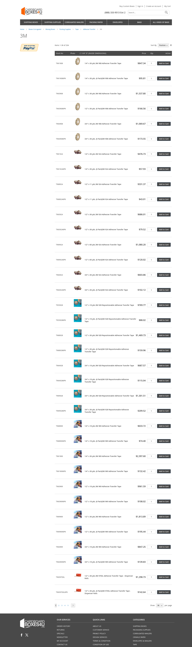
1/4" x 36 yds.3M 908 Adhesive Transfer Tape (103, 63)
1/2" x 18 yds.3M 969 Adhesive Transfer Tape (103, 486)
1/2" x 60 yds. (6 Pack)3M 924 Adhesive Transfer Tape (106, 260)
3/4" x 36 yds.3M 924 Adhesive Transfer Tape (103, 275)
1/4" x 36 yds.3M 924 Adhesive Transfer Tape (103, 154)
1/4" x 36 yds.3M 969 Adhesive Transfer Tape (103, 456)
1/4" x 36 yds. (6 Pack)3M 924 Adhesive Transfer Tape (106, 169)
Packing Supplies (65, 29)
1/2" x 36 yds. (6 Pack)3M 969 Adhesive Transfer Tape (106, 532)
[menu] (96, 22)
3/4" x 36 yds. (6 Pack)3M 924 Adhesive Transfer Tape (106, 290)
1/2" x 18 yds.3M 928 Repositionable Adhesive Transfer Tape (109, 305)
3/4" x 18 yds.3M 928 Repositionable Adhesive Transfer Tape (109, 365)
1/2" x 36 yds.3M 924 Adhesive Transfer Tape (103, 214)
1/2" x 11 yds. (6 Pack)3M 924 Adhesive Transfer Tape (106, 199)
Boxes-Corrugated (35, 29)
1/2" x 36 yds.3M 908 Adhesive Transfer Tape (103, 93)
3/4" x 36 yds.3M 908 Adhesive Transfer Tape (103, 124)
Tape (77, 29)
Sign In (140, 6)
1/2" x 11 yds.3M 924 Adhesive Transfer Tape (103, 184)
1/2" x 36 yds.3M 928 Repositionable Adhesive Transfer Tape (109, 335)
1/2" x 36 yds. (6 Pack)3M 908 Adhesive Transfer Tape (106, 108)
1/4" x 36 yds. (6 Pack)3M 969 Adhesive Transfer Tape (106, 471)
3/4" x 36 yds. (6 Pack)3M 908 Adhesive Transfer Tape (106, 139)
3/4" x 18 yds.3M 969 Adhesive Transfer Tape (103, 547)
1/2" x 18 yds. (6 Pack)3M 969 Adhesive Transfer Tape (106, 501)
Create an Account (153, 6)
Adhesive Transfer (89, 29)
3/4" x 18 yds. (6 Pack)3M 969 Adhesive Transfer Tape (106, 562)
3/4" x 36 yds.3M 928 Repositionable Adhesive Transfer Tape (109, 396)
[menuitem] (31, 22)
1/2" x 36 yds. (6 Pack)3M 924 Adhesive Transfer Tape (106, 229)
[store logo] (31, 11)
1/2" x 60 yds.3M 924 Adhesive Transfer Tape (103, 244)
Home (22, 29)
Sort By (153, 45)
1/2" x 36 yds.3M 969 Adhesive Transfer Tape (103, 516)
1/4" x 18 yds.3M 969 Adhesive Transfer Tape (103, 426)
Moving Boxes (50, 29)
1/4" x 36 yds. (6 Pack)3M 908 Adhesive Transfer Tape (106, 78)
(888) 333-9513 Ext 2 (115, 12)
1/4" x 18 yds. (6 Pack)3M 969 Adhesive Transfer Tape (106, 441)
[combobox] (148, 12)
